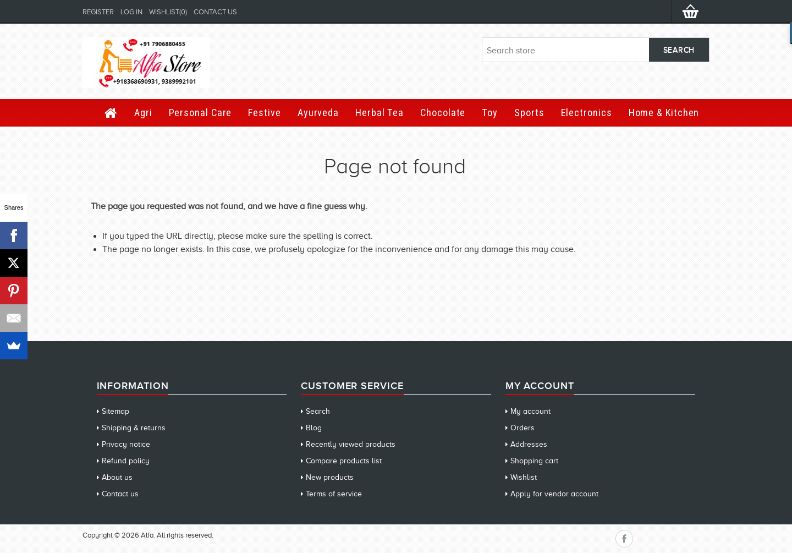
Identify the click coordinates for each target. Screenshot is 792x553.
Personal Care (200, 112)
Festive (264, 112)
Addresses (528, 444)
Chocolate (442, 112)
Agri (143, 112)
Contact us (215, 12)
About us (117, 477)
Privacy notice (126, 444)
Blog (314, 428)
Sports (529, 112)
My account (530, 411)
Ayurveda (318, 112)
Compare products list (344, 461)
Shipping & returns (134, 428)
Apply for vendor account (554, 494)
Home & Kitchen (664, 112)
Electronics (586, 112)
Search (318, 411)
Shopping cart (534, 461)
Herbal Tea (379, 112)
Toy (490, 112)
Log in (131, 12)
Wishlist (523, 477)
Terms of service (334, 494)
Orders (522, 428)
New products (330, 477)
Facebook (624, 538)
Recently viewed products (350, 444)
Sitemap (115, 411)
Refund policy (126, 461)
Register (98, 12)
